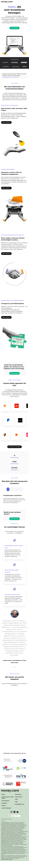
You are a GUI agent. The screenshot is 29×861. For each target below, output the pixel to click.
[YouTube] (17, 812)
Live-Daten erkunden (14, 446)
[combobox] (13, 816)
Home (3, 794)
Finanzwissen (5, 800)
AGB (16, 799)
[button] (19, 816)
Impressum (18, 794)
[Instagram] (11, 812)
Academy (4, 803)
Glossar (4, 805)
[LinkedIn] (14, 812)
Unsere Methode (6, 808)
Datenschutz (18, 797)
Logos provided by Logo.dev (7, 859)
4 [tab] (20, 489)
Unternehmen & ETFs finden (8, 797)
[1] (14, 667)
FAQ (16, 801)
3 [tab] (16, 489)
